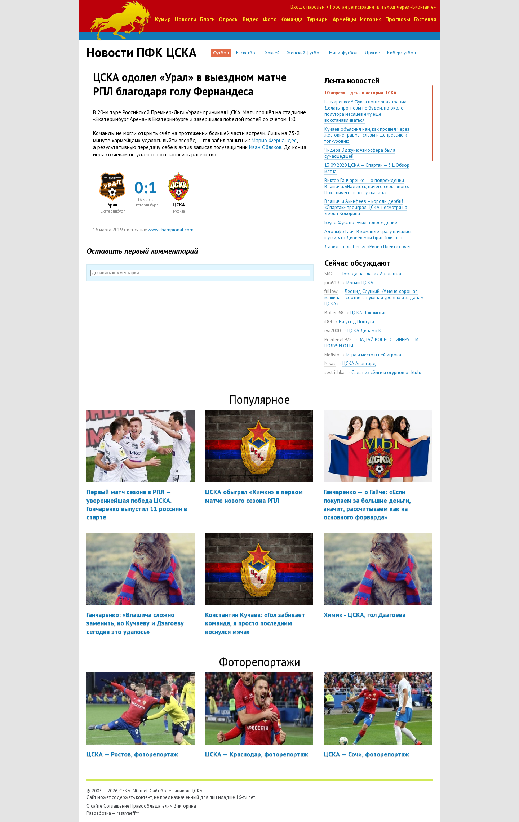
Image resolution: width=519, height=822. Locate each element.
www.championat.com (171, 230)
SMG (329, 274)
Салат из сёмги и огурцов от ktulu (386, 372)
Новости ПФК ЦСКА (141, 52)
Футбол (221, 53)
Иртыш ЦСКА (359, 283)
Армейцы (344, 19)
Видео (251, 19)
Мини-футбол (343, 53)
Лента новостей (352, 80)
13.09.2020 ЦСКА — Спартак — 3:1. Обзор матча (366, 168)
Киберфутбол (401, 53)
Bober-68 (333, 313)
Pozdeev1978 (338, 340)
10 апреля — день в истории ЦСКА (360, 93)
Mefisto (332, 355)
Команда (291, 19)
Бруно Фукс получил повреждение (360, 222)
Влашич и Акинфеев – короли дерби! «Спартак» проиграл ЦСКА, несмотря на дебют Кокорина (365, 207)
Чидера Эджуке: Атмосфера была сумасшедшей (359, 153)
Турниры (318, 19)
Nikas (330, 363)
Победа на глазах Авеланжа (371, 274)
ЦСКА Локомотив (368, 313)
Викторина (185, 806)
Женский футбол (304, 53)
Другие (372, 53)
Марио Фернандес (274, 140)
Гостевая (425, 19)
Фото (270, 19)
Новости (185, 19)
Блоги (207, 19)
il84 (328, 322)
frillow (331, 291)
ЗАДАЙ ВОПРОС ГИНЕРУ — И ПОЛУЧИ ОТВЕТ (371, 343)
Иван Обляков (265, 147)
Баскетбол (247, 53)
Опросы (229, 19)
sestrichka (334, 372)
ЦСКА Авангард (359, 363)
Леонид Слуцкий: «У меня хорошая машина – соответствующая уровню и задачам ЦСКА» (373, 297)
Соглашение (116, 806)
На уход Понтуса (356, 322)
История (371, 19)
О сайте (94, 806)
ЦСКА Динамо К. (364, 331)
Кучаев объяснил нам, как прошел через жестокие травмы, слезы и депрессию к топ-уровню (366, 135)
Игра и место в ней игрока (373, 355)
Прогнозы (397, 19)
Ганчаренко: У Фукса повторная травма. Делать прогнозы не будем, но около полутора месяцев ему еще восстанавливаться (366, 111)
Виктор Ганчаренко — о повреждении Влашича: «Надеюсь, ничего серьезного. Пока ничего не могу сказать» (366, 186)
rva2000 (332, 331)
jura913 (332, 283)
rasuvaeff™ (128, 813)
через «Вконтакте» (416, 7)
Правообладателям (151, 806)
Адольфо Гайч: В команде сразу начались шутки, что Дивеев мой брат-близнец (368, 234)
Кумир (163, 19)
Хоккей (272, 53)
